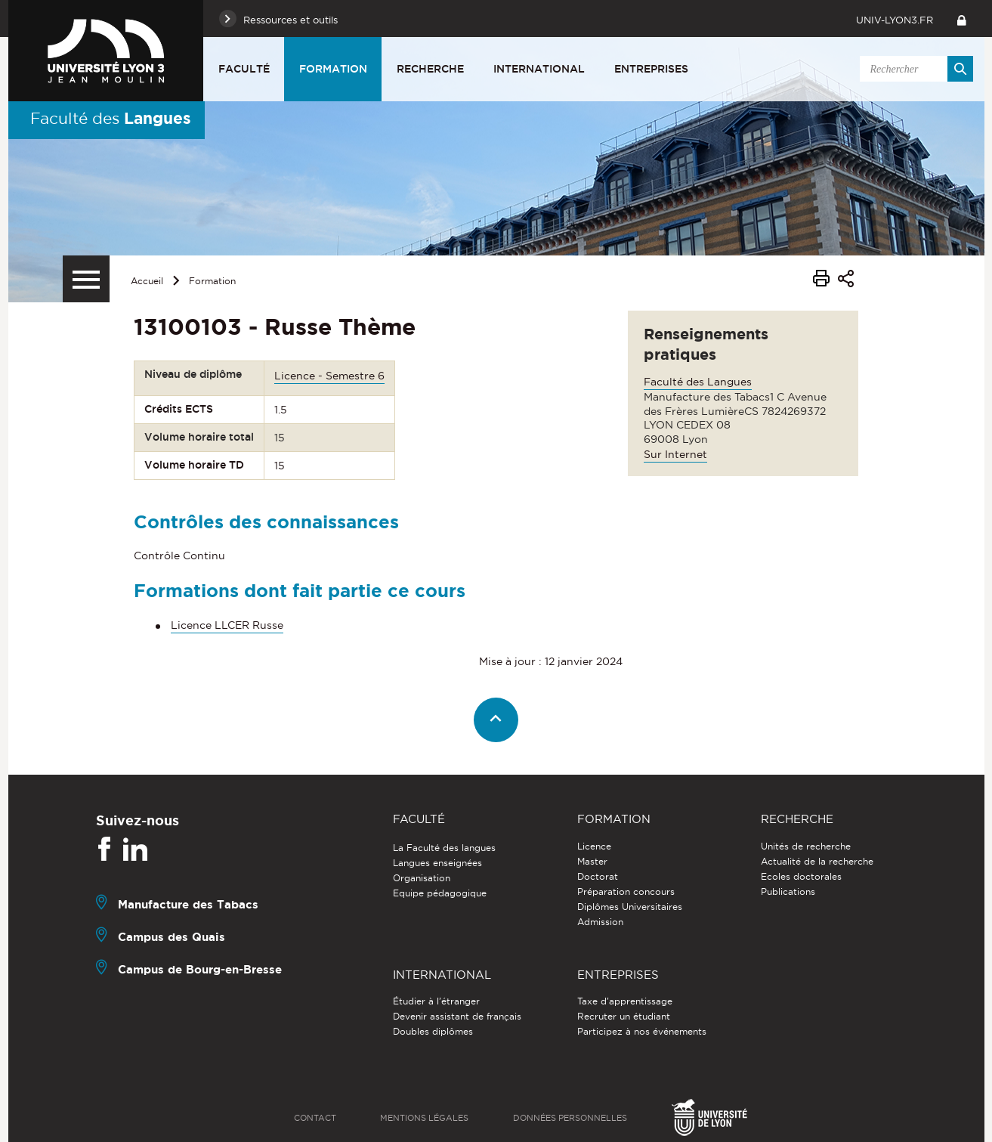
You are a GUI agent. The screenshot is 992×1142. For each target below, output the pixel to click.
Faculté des (110, 118)
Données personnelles (570, 1117)
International (539, 69)
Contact (315, 1117)
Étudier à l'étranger (436, 1001)
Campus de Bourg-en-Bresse (200, 969)
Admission (600, 922)
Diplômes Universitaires (629, 906)
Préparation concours (626, 891)
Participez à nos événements (641, 1031)
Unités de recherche (806, 846)
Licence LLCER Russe (227, 625)
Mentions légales (424, 1117)
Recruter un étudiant (623, 1016)
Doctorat (597, 876)
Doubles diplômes (433, 1031)
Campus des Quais (171, 936)
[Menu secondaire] (86, 278)
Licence (594, 846)
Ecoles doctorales (801, 876)
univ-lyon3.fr (894, 19)
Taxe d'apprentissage (624, 1001)
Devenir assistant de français (457, 1016)
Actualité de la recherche (817, 861)
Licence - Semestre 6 (329, 376)
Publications (788, 891)
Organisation (421, 878)
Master (592, 861)
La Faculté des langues (444, 848)
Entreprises (651, 69)
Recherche (430, 69)
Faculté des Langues (698, 382)
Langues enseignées (437, 863)
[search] (914, 69)
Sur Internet (675, 454)
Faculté (244, 69)
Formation (333, 69)
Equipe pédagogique (440, 893)
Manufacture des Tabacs (188, 904)
